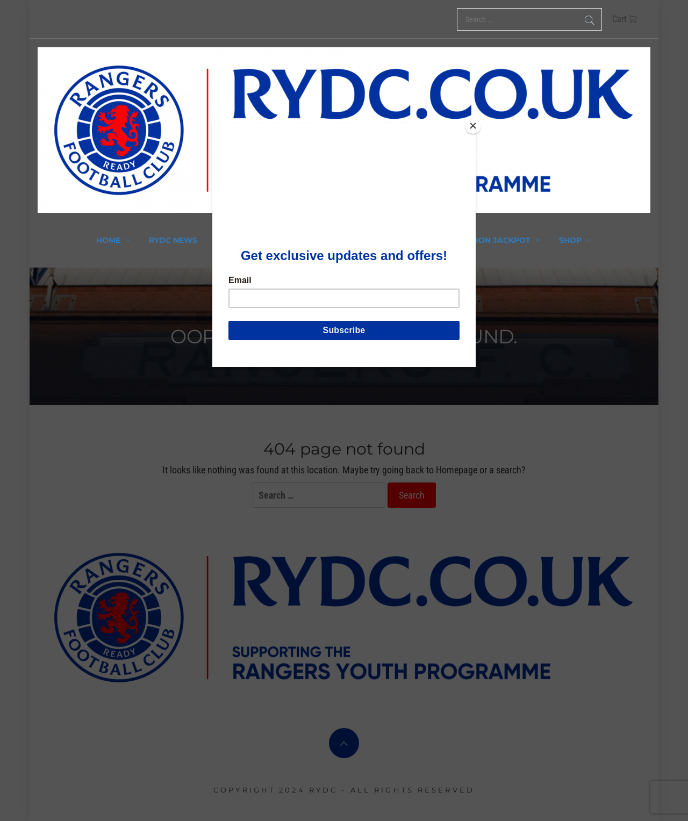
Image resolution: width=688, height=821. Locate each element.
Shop (575, 240)
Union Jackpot (502, 240)
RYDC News (173, 240)
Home (113, 240)
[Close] (473, 126)
